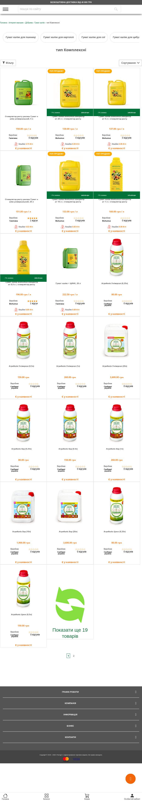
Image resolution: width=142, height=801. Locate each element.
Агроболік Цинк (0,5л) (21, 614)
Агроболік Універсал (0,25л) (115, 283)
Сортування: (130, 62)
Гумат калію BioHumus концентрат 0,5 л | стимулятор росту (21, 283)
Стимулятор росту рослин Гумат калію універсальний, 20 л (21, 200)
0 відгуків (33, 138)
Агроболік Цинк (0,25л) (115, 531)
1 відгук (34, 220)
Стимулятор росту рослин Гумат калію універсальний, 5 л (21, 117)
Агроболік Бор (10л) (21, 531)
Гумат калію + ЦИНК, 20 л (68, 283)
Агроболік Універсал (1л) (68, 366)
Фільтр (7, 62)
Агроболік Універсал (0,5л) (21, 366)
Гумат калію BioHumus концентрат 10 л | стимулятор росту (68, 200)
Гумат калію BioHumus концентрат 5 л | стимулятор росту (115, 117)
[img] (23, 90)
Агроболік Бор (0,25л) (21, 449)
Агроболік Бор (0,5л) (68, 449)
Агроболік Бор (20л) (68, 531)
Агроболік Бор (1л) (114, 449)
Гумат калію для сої (93, 37)
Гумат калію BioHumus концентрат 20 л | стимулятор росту (68, 117)
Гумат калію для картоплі (58, 37)
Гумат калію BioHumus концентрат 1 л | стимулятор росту (115, 200)
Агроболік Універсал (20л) (114, 366)
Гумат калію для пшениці (21, 37)
